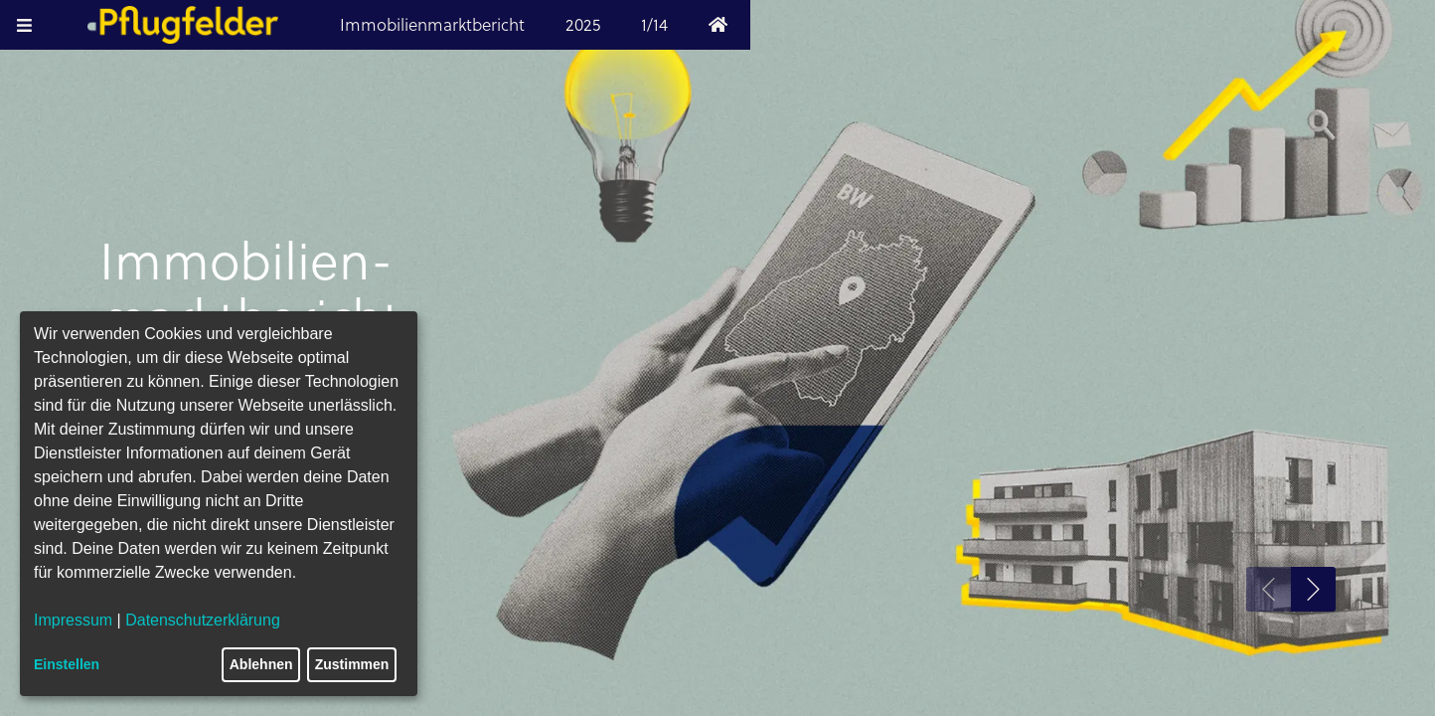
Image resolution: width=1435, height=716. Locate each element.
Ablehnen (261, 664)
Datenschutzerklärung (202, 620)
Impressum (73, 620)
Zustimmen (352, 664)
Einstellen (66, 664)
